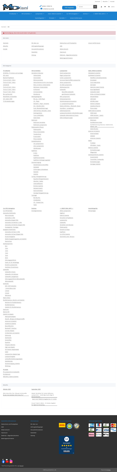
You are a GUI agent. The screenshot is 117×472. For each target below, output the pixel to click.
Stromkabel (93, 80)
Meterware (93, 120)
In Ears (35, 153)
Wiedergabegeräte (37, 96)
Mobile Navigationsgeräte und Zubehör (15, 239)
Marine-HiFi (6, 312)
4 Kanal (7, 293)
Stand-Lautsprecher (65, 73)
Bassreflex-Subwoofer (68, 92)
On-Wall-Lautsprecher (66, 85)
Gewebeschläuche (95, 106)
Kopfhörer (34, 150)
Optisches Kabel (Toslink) (97, 87)
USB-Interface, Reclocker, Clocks (42, 110)
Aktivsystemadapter (10, 316)
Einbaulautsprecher (65, 99)
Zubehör (35, 174)
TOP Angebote (69, 7)
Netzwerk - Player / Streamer (41, 103)
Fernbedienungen (95, 150)
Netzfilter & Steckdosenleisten (98, 77)
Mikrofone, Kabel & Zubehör (10, 376)
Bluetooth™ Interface (10, 328)
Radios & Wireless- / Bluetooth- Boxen (70, 106)
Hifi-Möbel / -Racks (95, 145)
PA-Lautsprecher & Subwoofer (11, 372)
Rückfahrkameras (10, 305)
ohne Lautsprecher (38, 146)
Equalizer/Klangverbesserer (41, 179)
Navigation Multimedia (9, 229)
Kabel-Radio (36, 117)
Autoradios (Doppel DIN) (11, 220)
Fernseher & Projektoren (66, 218)
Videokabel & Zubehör (94, 73)
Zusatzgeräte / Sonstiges (11, 227)
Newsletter (34, 52)
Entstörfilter (8, 340)
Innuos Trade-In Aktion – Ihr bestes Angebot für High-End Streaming (43, 404)
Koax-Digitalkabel (95, 89)
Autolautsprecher (8, 243)
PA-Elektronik (6, 374)
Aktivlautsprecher (64, 87)
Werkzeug (7, 366)
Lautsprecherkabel (93, 117)
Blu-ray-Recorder (7, 94)
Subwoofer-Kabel (95, 92)
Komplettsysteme (36, 141)
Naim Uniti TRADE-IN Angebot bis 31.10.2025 (44, 399)
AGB (61, 46)
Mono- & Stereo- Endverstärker (41, 85)
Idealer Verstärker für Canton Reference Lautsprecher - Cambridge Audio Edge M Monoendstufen (43, 395)
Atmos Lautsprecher (65, 82)
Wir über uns (35, 43)
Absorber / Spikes (38, 181)
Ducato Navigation (10, 236)
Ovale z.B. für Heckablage (12, 262)
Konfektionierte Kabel (96, 122)
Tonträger (34, 195)
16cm (6, 255)
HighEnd (62, 213)
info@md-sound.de (48, 9)
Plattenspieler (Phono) (37, 127)
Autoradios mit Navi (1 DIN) (12, 232)
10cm (6, 248)
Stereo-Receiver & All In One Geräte (43, 82)
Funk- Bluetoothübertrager (40, 108)
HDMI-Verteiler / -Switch (96, 115)
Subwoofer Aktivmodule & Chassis (69, 115)
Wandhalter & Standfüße (10, 96)
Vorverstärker (37, 77)
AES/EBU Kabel (94, 101)
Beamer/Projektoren (8, 77)
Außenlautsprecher (65, 110)
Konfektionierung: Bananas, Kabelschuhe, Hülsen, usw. (101, 125)
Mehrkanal (8, 295)
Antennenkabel (94, 133)
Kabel (6, 352)
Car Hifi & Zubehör (65, 234)
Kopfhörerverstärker (39, 157)
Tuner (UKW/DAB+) (38, 115)
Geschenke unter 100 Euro (67, 236)
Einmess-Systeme (38, 186)
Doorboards (8, 337)
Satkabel (92, 136)
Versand (21, 465)
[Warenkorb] (111, 6)
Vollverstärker (37, 75)
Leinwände (6, 85)
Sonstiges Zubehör (95, 164)
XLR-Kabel (93, 85)
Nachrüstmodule (38, 190)
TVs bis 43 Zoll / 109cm (9, 80)
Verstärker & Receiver (37, 73)
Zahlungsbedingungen (38, 46)
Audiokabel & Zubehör (94, 75)
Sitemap (34, 55)
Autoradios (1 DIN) (10, 218)
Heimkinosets (37, 148)
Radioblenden (9, 361)
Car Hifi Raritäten (7, 210)
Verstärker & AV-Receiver (66, 225)
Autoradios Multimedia (9, 213)
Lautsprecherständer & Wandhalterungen (71, 113)
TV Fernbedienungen (8, 101)
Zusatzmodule (94, 157)
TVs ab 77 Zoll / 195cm (9, 92)
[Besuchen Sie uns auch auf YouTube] (6, 461)
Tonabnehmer (37, 134)
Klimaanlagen (92, 210)
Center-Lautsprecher (65, 77)
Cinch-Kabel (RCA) (95, 82)
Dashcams (6, 309)
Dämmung (8, 335)
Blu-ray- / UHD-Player (39, 99)
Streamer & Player (65, 229)
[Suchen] (85, 6)
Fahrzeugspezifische (10, 260)
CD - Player (36, 101)
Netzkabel (36, 167)
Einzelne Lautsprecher (11, 265)
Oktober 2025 (7, 389)
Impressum (63, 52)
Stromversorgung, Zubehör (12, 363)
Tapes (35, 204)
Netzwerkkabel (94, 96)
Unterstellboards (38, 183)
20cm (6, 258)
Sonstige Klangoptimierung (40, 193)
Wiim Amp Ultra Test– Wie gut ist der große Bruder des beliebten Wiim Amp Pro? (15, 394)
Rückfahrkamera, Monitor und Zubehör (13, 300)
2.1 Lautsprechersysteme (67, 103)
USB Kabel (93, 99)
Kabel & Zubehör (64, 215)
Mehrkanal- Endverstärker (40, 87)
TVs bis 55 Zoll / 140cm (9, 82)
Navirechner (8, 241)
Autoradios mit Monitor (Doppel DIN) (15, 225)
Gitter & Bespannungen (66, 117)
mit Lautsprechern (38, 143)
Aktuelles (105, 1)
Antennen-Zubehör (95, 138)
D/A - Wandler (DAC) (38, 106)
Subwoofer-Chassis (10, 272)
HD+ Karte (6, 75)
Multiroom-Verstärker (39, 122)
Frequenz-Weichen (10, 345)
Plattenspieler (37, 129)
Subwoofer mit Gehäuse (11, 274)
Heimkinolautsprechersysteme (68, 101)
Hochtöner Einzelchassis (11, 267)
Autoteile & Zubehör (10, 323)
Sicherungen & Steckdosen (40, 169)
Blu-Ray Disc (36, 197)
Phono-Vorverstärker (39, 132)
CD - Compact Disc (38, 202)
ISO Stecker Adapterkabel (12, 349)
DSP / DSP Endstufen (10, 286)
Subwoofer (63, 89)
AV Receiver (36, 89)
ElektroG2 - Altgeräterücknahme (68, 55)
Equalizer (7, 342)
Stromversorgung (36, 162)
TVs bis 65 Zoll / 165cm (9, 87)
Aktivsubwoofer (9, 281)
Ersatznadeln (37, 136)
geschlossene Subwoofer (68, 94)
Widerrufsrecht (64, 49)
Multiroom (34, 120)
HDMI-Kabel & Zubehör (94, 110)
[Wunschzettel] (105, 6)
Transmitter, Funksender (97, 159)
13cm (6, 253)
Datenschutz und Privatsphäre (68, 43)
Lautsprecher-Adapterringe (12, 354)
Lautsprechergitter (10, 356)
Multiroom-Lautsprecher (40, 125)
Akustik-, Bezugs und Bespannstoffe (15, 319)
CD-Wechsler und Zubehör (12, 333)
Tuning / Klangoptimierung (39, 176)
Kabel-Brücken (94, 129)
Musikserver (36, 94)
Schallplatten (37, 200)
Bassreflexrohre (9, 326)
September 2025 (36, 389)
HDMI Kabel (93, 113)
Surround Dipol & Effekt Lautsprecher (70, 80)
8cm (6, 246)
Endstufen (6, 283)
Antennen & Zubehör (94, 131)
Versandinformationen (38, 49)
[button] (101, 6)
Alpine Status (6, 297)
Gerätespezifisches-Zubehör (96, 154)
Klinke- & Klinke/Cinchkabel (97, 94)
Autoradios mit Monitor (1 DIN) (13, 222)
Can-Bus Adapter (9, 330)
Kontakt (112, 1)
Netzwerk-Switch (38, 188)
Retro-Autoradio (9, 215)
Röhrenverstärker (38, 80)
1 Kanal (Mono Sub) (10, 288)
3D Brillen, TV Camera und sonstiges (13, 73)
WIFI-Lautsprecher (65, 96)
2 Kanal (7, 290)
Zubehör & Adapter (8, 314)
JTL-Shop (108, 470)
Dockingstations (37, 113)
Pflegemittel (93, 152)
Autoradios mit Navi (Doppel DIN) (14, 234)
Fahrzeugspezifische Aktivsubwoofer (15, 279)
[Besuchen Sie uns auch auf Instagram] (10, 461)
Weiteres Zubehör (93, 147)
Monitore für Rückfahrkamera (13, 302)
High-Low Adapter (10, 347)
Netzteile (35, 172)
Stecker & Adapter (95, 103)
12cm (6, 250)
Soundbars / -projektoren (67, 108)
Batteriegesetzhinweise (66, 58)
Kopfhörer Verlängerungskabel (41, 160)
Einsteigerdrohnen (37, 210)
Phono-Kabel (93, 108)
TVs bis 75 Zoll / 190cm (9, 89)
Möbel (90, 140)
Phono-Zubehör (37, 139)
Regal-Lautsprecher (65, 75)
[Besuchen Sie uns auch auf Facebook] (2, 461)
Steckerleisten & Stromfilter (40, 164)
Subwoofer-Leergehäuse (11, 276)
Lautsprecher (63, 220)
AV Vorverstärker (37, 92)
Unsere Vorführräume (76, 18)
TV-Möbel (92, 143)
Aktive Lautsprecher (65, 210)
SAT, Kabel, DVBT (7, 99)
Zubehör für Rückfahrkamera (13, 307)
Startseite (97, 1)
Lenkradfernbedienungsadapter (14, 359)
